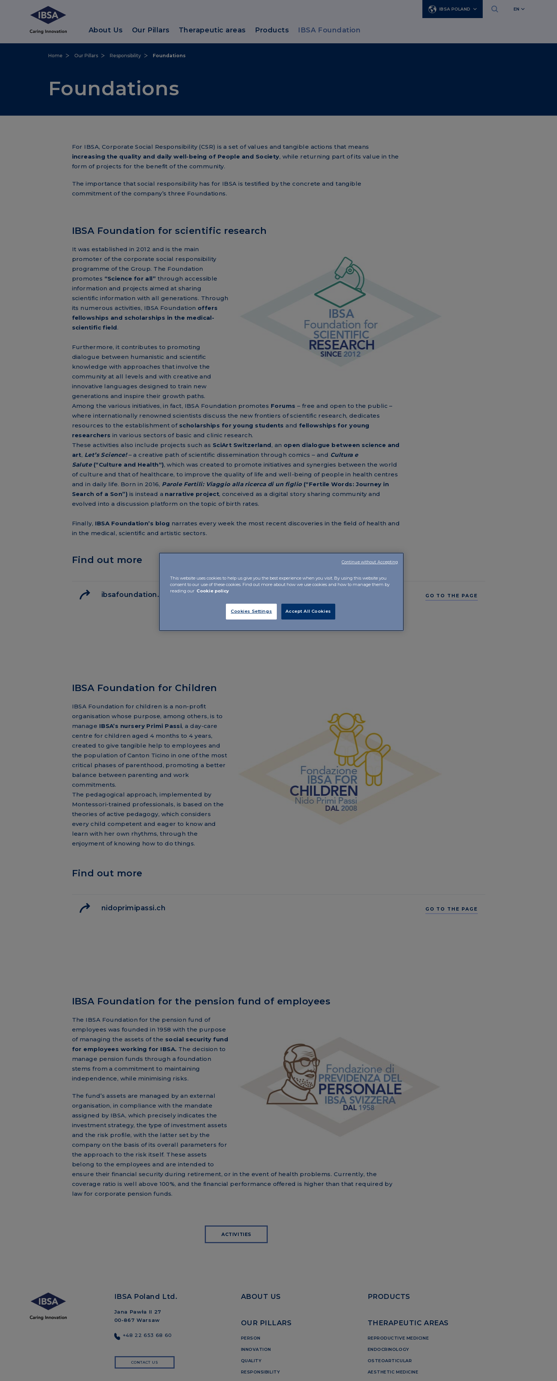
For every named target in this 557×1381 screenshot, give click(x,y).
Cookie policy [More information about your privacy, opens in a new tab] (212, 591)
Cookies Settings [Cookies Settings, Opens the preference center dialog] (251, 611)
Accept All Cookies (308, 611)
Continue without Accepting (370, 562)
